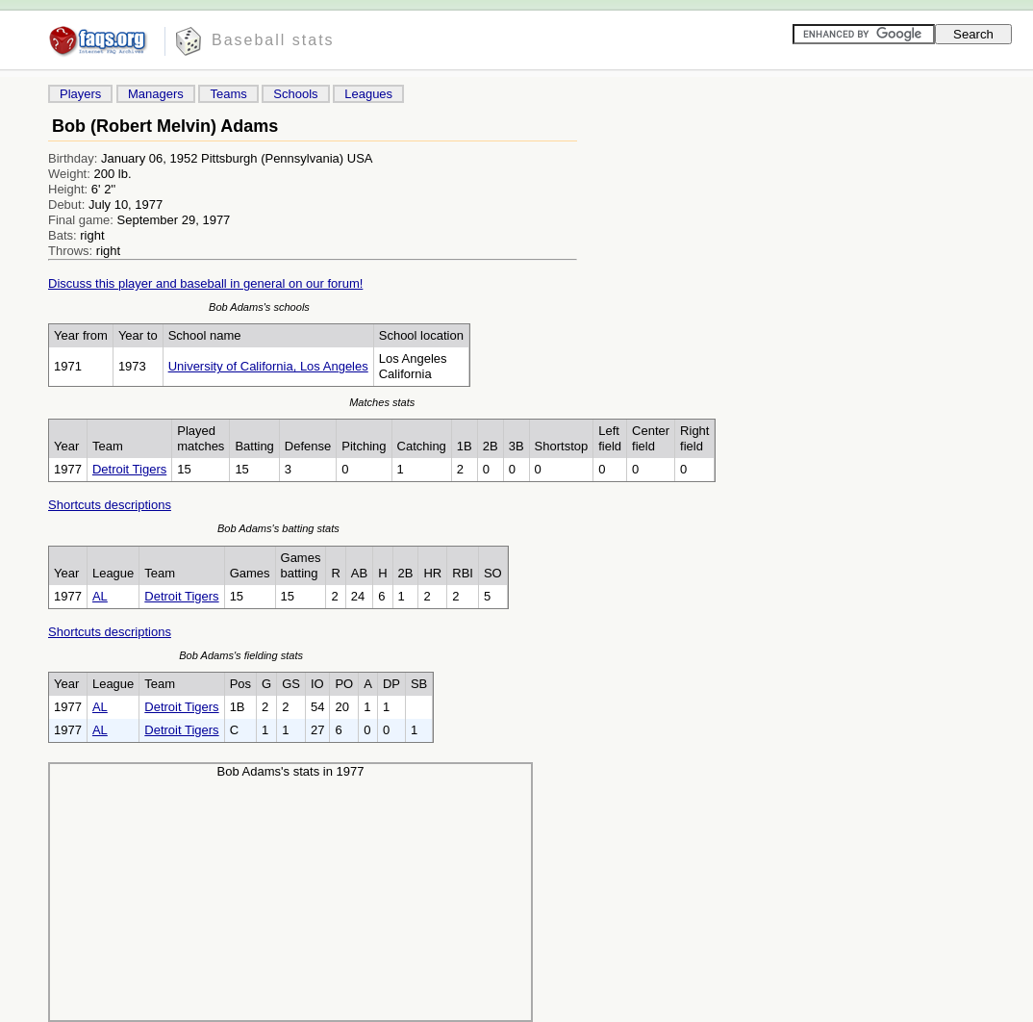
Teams (228, 94)
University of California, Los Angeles (268, 366)
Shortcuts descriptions (109, 505)
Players (80, 94)
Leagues (368, 94)
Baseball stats (273, 40)
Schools (295, 94)
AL (100, 596)
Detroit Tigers (129, 469)
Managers (156, 94)
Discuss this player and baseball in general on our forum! (205, 283)
